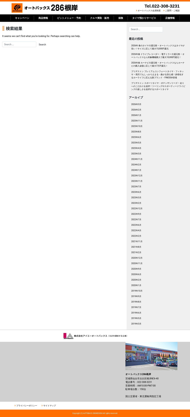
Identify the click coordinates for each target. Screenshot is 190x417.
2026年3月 (136, 104)
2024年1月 (136, 170)
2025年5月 (136, 142)
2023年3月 (136, 197)
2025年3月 (136, 153)
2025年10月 (136, 126)
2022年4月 (136, 230)
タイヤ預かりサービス (144, 18)
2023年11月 (136, 181)
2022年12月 (136, 208)
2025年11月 (136, 121)
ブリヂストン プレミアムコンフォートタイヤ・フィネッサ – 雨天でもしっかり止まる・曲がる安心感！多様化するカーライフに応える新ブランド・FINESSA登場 (157, 74)
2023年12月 (136, 175)
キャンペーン (22, 18)
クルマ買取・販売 (99, 18)
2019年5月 (136, 318)
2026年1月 (136, 115)
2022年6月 (136, 225)
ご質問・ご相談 (172, 10)
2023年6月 (136, 192)
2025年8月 (136, 131)
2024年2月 (136, 164)
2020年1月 (136, 285)
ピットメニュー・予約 (69, 18)
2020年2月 (136, 280)
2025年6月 (136, 137)
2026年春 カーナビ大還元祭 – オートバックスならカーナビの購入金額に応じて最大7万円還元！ (158, 64)
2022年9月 (136, 214)
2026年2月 (136, 110)
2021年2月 (136, 252)
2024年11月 (136, 159)
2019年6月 (136, 313)
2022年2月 (136, 236)
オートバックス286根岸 (45, 8)
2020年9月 (136, 269)
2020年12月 (136, 258)
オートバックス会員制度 (149, 10)
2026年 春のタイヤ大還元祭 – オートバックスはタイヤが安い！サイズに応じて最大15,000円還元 (158, 47)
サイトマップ (49, 405)
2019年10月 (136, 291)
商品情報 (43, 18)
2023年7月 (136, 186)
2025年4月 (136, 148)
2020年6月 (136, 274)
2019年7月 (136, 307)
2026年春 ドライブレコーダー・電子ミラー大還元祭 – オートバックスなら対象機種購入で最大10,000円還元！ (158, 55)
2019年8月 (136, 302)
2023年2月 (136, 203)
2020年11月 (136, 263)
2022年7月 (136, 219)
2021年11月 (136, 241)
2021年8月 (136, 247)
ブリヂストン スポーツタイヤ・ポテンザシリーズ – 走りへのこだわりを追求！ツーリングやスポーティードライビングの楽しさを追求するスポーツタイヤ (158, 86)
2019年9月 (136, 296)
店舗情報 (170, 18)
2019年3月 (136, 324)
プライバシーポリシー (26, 405)
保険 (120, 18)
